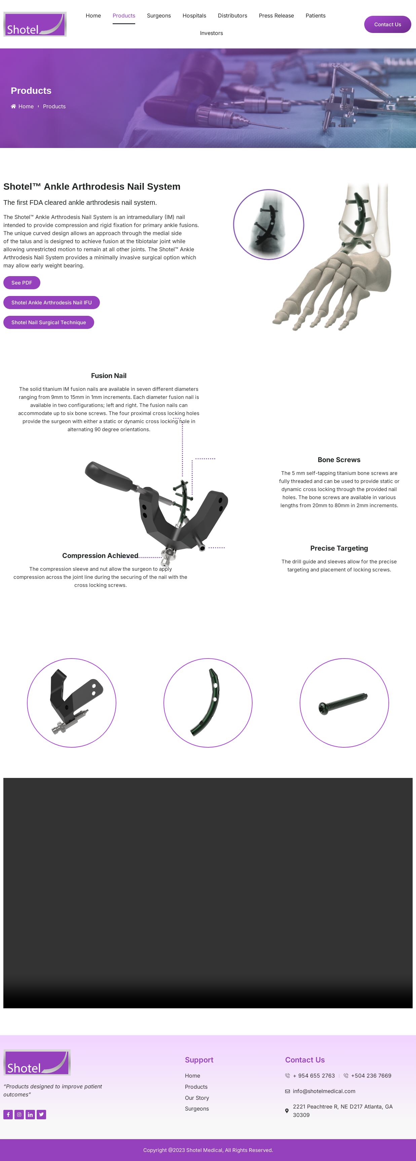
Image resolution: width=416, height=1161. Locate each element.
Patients (316, 15)
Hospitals (194, 15)
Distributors (232, 15)
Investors (211, 33)
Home (93, 15)
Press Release (276, 15)
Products (124, 15)
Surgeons (159, 15)
